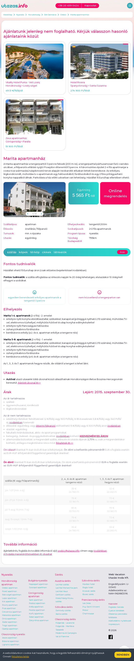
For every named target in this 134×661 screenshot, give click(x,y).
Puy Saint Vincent (91, 607)
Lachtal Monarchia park (67, 588)
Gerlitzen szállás (63, 594)
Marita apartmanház (79, 14)
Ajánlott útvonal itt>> (29, 382)
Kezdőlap (7, 14)
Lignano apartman (10, 644)
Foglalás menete (116, 607)
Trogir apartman (9, 625)
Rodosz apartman (37, 603)
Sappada (60, 629)
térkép (35, 252)
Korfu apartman (36, 613)
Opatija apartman (10, 629)
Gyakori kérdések (116, 610)
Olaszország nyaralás (13, 634)
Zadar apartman (9, 622)
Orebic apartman (10, 588)
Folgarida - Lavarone (65, 623)
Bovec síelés (88, 594)
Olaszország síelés (65, 619)
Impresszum (114, 624)
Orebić (63, 14)
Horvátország (34, 14)
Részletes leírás (20, 656)
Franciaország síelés (93, 599)
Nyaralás (20, 14)
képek (23, 252)
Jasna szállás (61, 614)
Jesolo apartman (9, 637)
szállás (11, 252)
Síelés (59, 574)
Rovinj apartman (10, 605)
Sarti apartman (36, 600)
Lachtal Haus (62, 591)
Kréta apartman (36, 607)
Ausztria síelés (63, 580)
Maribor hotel (89, 584)
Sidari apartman (36, 617)
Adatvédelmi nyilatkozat (120, 621)
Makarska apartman (11, 615)
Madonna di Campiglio (66, 633)
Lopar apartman (9, 598)
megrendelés (115, 193)
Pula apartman (9, 608)
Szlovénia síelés (91, 580)
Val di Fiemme (62, 636)
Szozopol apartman (38, 587)
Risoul (85, 610)
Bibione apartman (10, 641)
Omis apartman (9, 618)
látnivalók (60, 252)
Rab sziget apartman (11, 594)
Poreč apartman (9, 591)
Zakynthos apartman (39, 620)
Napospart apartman (38, 584)
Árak (122, 252)
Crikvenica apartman (11, 612)
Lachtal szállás (62, 584)
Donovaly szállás (63, 610)
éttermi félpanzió (45, 425)
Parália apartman (37, 610)
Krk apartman (8, 601)
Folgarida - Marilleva (65, 626)
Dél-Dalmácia (50, 14)
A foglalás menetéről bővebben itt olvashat (27, 554)
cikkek (46, 252)
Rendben (123, 654)
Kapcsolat (113, 604)
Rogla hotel (88, 587)
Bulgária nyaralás (37, 580)
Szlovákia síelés (64, 607)
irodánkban (16, 422)
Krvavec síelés (89, 591)
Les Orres (87, 603)
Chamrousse (88, 613)
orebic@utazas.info (69, 550)
